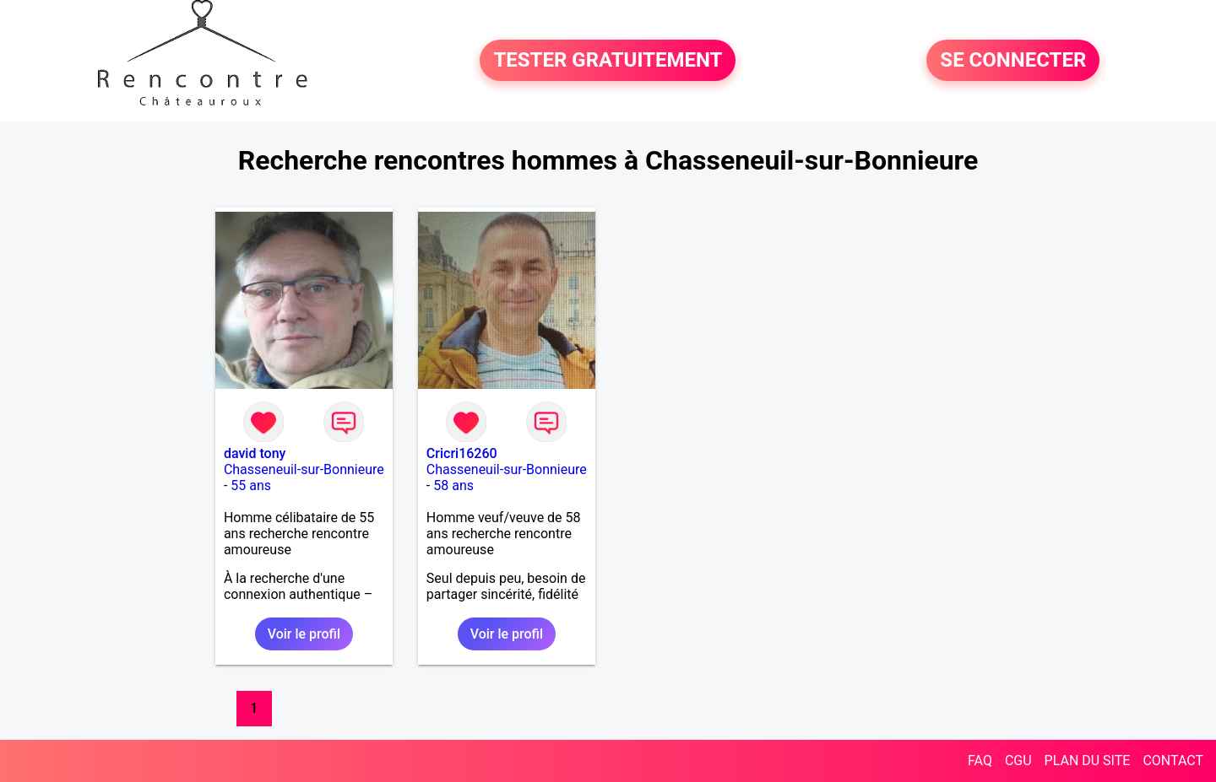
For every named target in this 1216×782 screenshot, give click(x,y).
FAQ (980, 760)
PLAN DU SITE (1088, 760)
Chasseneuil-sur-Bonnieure (304, 469)
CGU (1018, 760)
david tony (255, 453)
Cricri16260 (461, 453)
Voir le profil (304, 634)
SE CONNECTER (1013, 61)
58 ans (453, 485)
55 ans (251, 485)
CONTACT (1173, 760)
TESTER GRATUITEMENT (607, 61)
